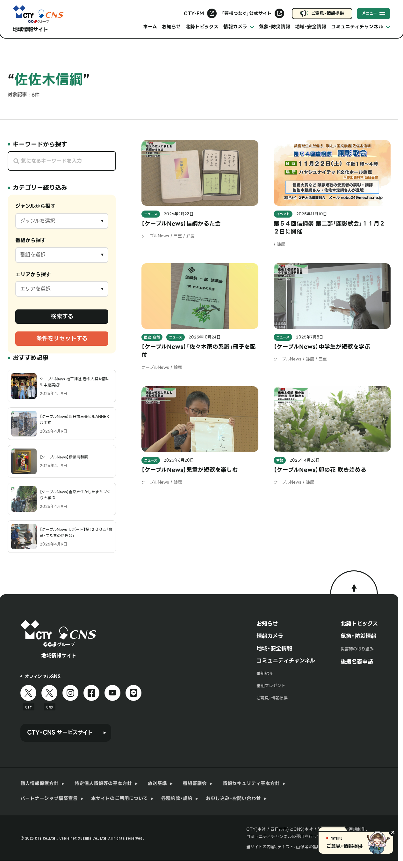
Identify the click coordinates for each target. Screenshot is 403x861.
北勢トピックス (202, 27)
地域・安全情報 (310, 27)
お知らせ (171, 27)
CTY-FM (194, 13)
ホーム (150, 27)
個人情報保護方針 (39, 783)
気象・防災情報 (274, 27)
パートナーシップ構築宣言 (49, 798)
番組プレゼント (270, 685)
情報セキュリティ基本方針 (251, 783)
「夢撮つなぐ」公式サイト (246, 13)
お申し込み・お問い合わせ (233, 798)
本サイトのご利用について (119, 798)
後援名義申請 (357, 661)
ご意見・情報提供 (327, 13)
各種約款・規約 (176, 798)
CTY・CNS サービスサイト (60, 732)
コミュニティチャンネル (285, 660)
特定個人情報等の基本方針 (103, 783)
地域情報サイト (30, 29)
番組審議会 (195, 783)
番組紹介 (264, 673)
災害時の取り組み (357, 649)
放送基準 (157, 783)
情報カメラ (269, 636)
